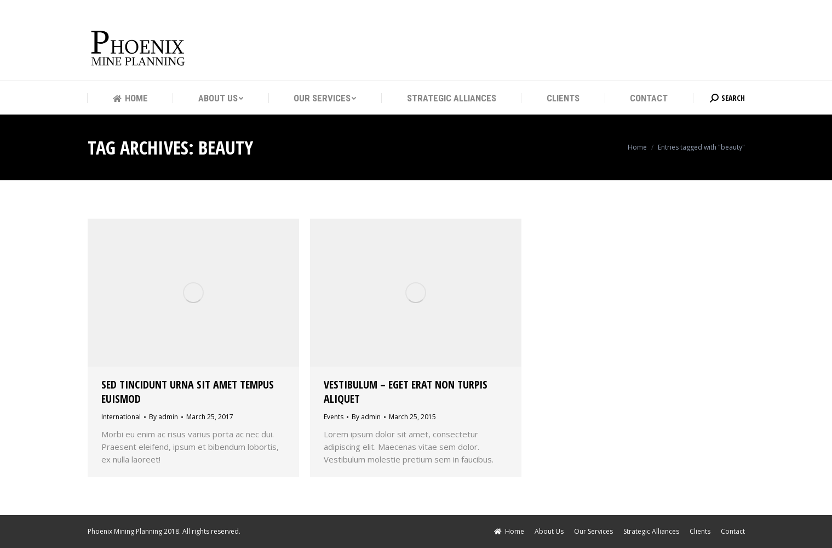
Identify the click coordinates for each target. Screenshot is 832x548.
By (163, 416)
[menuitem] (130, 98)
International (121, 416)
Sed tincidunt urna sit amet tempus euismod (187, 392)
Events (333, 416)
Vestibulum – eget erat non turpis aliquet (405, 392)
